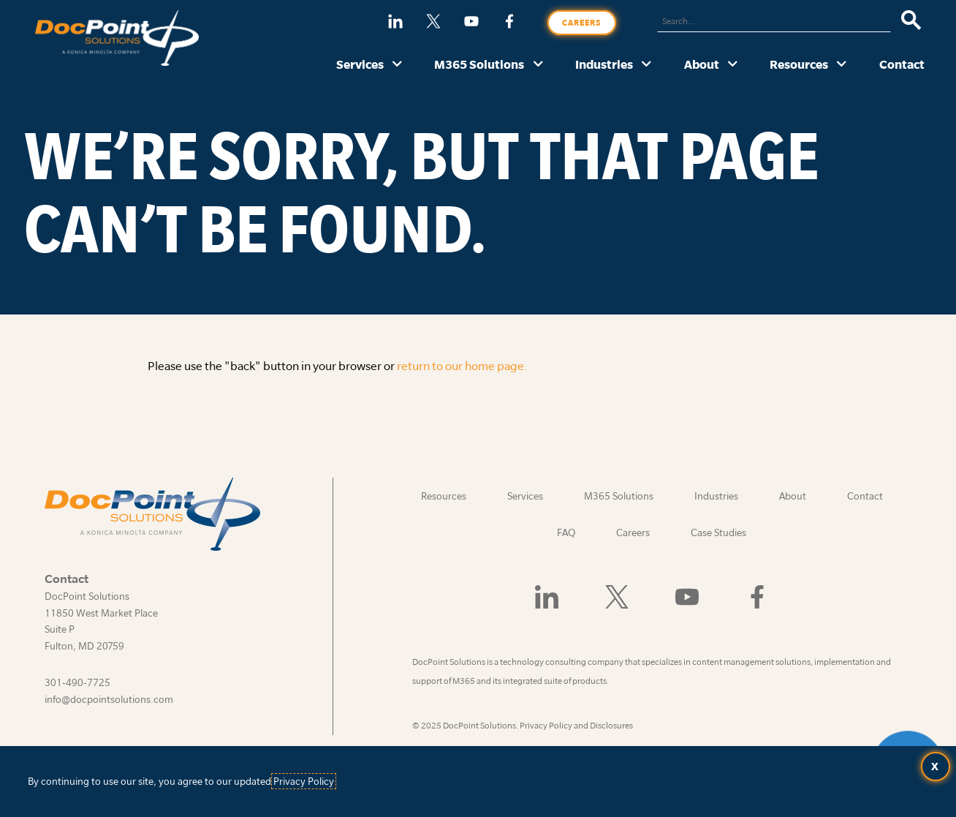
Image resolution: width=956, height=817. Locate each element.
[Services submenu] (397, 65)
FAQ (566, 532)
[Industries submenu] (646, 65)
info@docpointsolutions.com (109, 699)
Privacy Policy (303, 781)
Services (360, 64)
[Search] (911, 21)
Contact (902, 64)
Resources (799, 64)
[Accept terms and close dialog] (935, 766)
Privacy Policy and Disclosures (576, 725)
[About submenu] (732, 65)
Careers (582, 22)
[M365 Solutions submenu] (538, 65)
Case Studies (718, 532)
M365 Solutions (479, 64)
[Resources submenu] (841, 65)
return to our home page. (462, 365)
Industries (604, 64)
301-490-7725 (77, 682)
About (701, 64)
